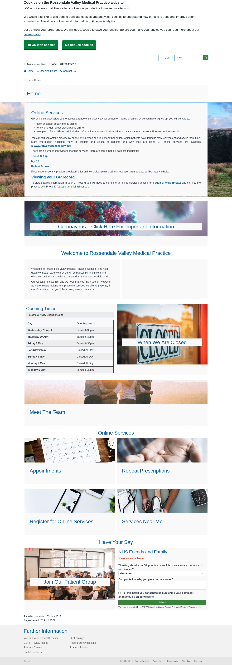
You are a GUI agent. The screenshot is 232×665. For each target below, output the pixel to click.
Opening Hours (47, 71)
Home (29, 71)
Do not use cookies (79, 44)
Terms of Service (188, 607)
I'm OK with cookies (41, 44)
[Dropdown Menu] (166, 58)
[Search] (189, 57)
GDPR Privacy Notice (36, 642)
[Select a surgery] (70, 314)
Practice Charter (33, 647)
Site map (198, 661)
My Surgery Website (140, 661)
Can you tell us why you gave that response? (145, 579)
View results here (131, 558)
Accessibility (158, 661)
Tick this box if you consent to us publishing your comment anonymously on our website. (155, 595)
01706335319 (68, 64)
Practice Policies (79, 647)
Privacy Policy (171, 607)
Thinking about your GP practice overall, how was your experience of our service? (160, 567)
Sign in (26, 661)
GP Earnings (77, 638)
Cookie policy (173, 661)
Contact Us (68, 71)
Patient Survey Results (83, 642)
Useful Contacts (33, 652)
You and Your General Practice (41, 638)
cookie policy (32, 34)
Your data (186, 661)
